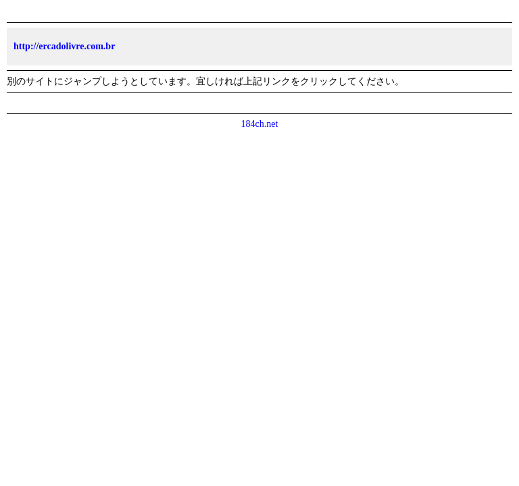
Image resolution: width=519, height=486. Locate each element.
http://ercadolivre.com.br (64, 46)
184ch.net (259, 124)
